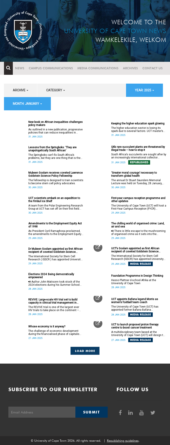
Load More (85, 351)
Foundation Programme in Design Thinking (137, 275)
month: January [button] (27, 103)
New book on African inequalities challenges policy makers (55, 123)
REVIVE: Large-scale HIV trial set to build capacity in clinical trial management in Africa (52, 301)
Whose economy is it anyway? (46, 326)
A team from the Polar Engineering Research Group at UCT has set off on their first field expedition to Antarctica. (55, 207)
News (19, 68)
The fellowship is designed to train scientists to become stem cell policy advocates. (55, 182)
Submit (91, 412)
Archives (130, 68)
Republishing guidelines (123, 440)
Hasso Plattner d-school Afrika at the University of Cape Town (133, 282)
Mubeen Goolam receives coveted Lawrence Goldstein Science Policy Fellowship (55, 174)
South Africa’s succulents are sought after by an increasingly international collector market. (138, 156)
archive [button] (20, 90)
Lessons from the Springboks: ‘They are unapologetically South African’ (52, 149)
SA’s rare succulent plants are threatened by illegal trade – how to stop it (138, 148)
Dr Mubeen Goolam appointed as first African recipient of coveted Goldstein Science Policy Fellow (55, 250)
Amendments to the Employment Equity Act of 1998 (55, 225)
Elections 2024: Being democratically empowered (51, 276)
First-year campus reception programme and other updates (138, 200)
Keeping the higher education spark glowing (137, 123)
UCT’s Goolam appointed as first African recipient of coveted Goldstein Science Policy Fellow (135, 250)
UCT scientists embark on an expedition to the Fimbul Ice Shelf (54, 200)
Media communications (97, 68)
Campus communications (51, 68)
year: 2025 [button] (144, 90)
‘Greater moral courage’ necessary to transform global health (134, 174)
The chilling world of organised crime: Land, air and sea (137, 225)
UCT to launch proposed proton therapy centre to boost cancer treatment (135, 326)
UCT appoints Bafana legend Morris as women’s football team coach (134, 301)
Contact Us (152, 68)
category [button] (55, 90)
